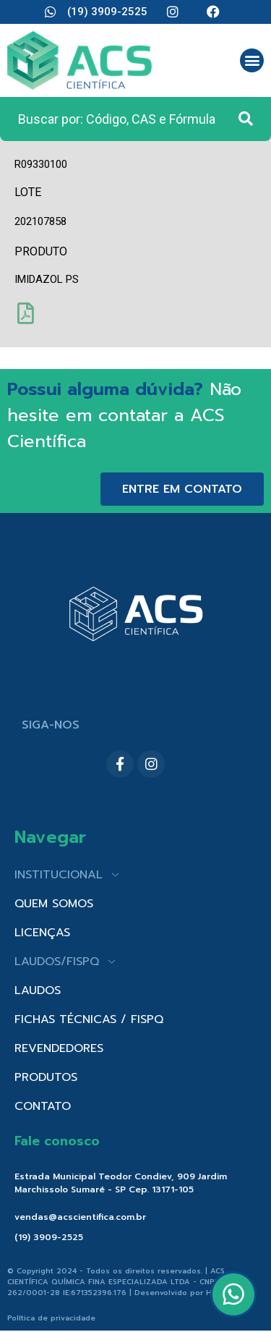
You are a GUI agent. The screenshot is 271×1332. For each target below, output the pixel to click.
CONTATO (42, 1106)
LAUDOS (37, 990)
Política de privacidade (51, 1317)
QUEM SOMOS (53, 903)
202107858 (40, 221)
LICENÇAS (42, 932)
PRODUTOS (45, 1077)
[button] (252, 60)
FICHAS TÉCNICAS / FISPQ (88, 1019)
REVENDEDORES (58, 1048)
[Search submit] (246, 118)
